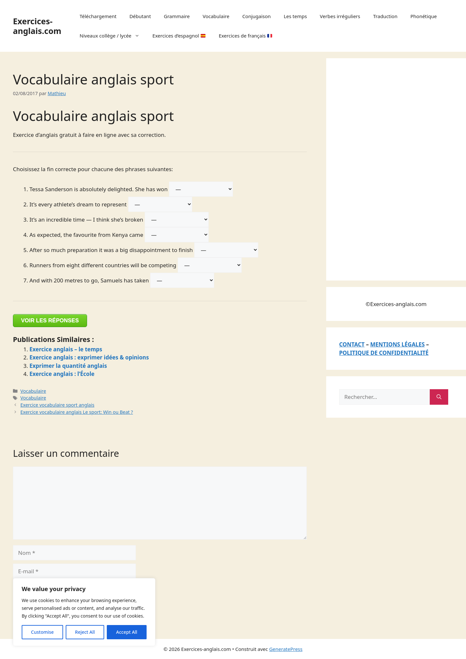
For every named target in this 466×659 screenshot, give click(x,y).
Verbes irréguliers (340, 16)
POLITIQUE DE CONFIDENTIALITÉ (383, 353)
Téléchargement (98, 16)
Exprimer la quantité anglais (68, 365)
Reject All (85, 632)
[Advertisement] (387, 168)
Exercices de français (245, 35)
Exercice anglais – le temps (65, 349)
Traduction (385, 16)
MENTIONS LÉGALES (397, 344)
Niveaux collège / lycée (113, 35)
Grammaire (177, 16)
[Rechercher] (439, 397)
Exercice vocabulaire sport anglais (57, 405)
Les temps (295, 16)
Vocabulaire (216, 16)
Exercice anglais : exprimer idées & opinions (89, 357)
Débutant (140, 16)
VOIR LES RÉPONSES (50, 320)
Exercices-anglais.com (37, 26)
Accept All (126, 632)
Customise (42, 632)
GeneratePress (286, 649)
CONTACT (352, 344)
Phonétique (423, 16)
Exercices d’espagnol (178, 35)
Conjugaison (256, 16)
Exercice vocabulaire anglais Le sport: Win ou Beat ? (76, 412)
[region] (84, 612)
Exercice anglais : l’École (61, 374)
